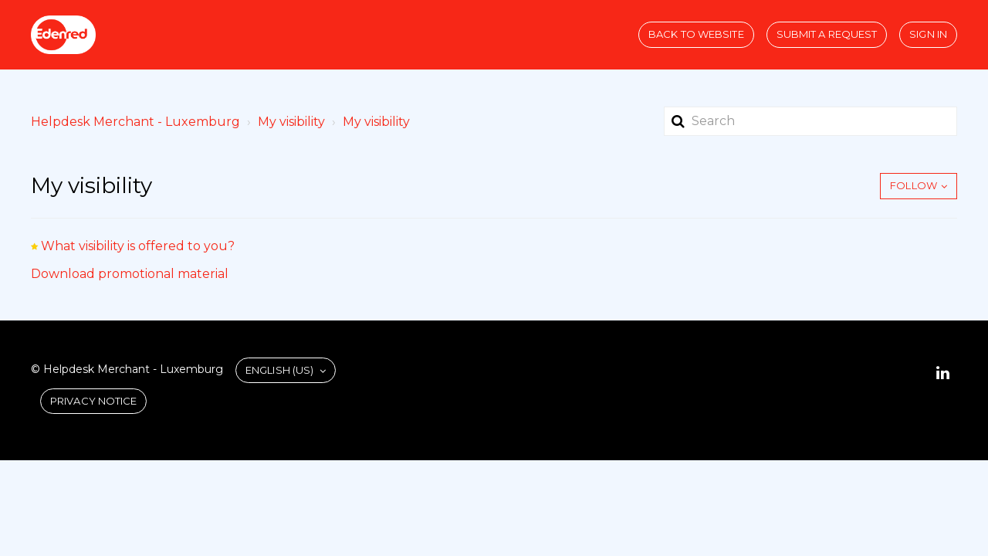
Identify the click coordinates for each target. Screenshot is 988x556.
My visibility (291, 121)
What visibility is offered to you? (138, 246)
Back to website (696, 34)
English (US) (280, 370)
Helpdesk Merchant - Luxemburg (135, 121)
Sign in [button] (928, 34)
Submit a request (827, 34)
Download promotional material (129, 273)
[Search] (810, 121)
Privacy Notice (93, 401)
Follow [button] (913, 185)
